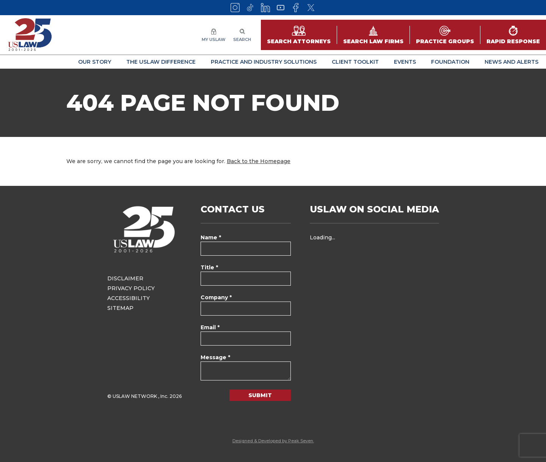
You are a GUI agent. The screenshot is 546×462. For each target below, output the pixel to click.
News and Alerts (511, 61)
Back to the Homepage (258, 161)
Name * (211, 237)
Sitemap (120, 308)
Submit (260, 395)
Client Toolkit (355, 61)
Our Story (94, 61)
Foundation (450, 61)
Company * (216, 297)
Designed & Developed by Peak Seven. (273, 440)
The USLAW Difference (161, 61)
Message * (215, 357)
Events (405, 61)
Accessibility (128, 298)
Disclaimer (125, 278)
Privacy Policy (131, 288)
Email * (210, 327)
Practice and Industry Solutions (264, 61)
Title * (209, 267)
